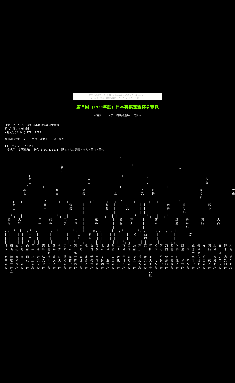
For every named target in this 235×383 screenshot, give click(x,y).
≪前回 (98, 115)
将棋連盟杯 (123, 115)
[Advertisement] (116, 47)
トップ (109, 115)
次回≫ (137, 115)
